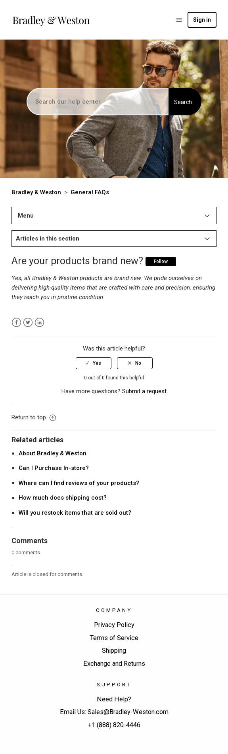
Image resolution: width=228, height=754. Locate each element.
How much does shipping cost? (63, 497)
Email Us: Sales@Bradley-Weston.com (114, 712)
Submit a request (144, 391)
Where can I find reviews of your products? (79, 483)
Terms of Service (114, 638)
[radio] (93, 363)
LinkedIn (39, 323)
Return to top (33, 417)
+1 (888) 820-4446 (114, 725)
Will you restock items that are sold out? (75, 512)
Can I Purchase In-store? (54, 468)
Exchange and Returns (114, 663)
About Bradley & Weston (52, 453)
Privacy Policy (114, 625)
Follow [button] (161, 261)
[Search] (98, 102)
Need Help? (114, 699)
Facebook (16, 323)
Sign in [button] (202, 20)
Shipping (114, 650)
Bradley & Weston (36, 192)
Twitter (28, 323)
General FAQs (90, 192)
